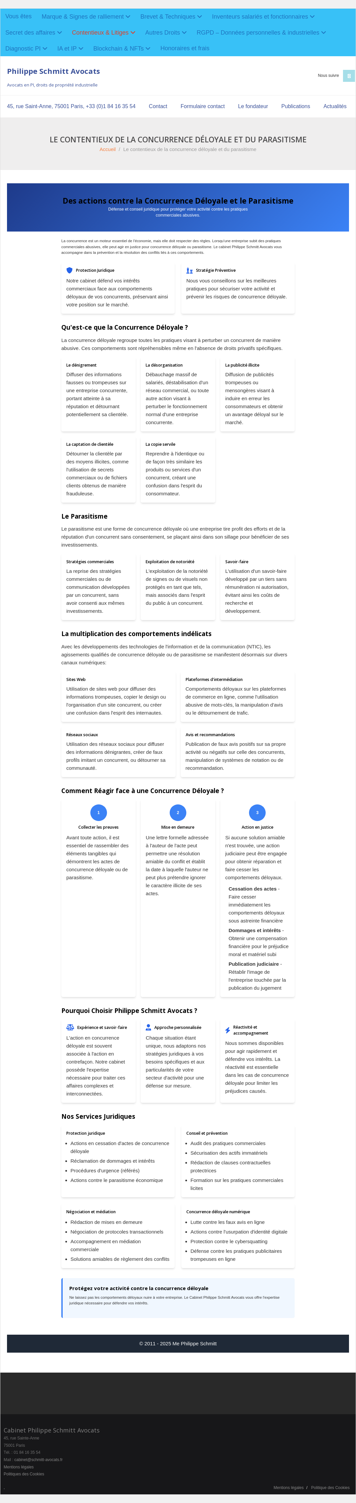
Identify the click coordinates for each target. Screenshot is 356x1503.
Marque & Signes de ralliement (83, 16)
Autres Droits (162, 32)
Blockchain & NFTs (118, 48)
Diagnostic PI (23, 48)
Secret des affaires (30, 32)
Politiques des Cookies (24, 1474)
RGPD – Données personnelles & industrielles (258, 32)
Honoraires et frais (184, 48)
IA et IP (67, 48)
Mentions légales (19, 1466)
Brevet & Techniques (167, 16)
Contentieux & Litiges (100, 32)
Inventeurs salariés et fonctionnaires (260, 16)
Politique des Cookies (330, 1487)
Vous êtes (18, 16)
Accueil (108, 149)
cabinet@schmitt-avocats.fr (38, 1459)
